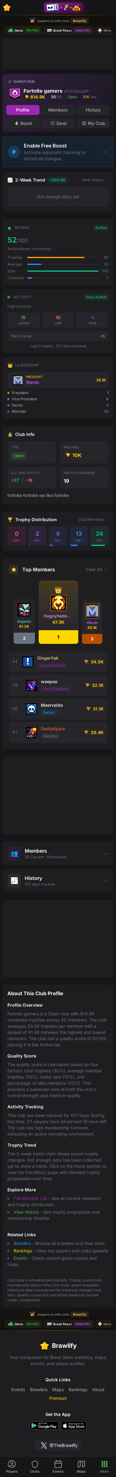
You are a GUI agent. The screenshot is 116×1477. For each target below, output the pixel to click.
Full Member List (30, 1198)
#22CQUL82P (76, 91)
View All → (96, 569)
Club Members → (93, 519)
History (93, 109)
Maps (58, 1389)
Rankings (23, 1250)
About (98, 1389)
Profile (22, 109)
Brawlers (22, 1243)
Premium (58, 1398)
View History (26, 1212)
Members (58, 109)
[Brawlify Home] (6, 7)
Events (20, 1258)
